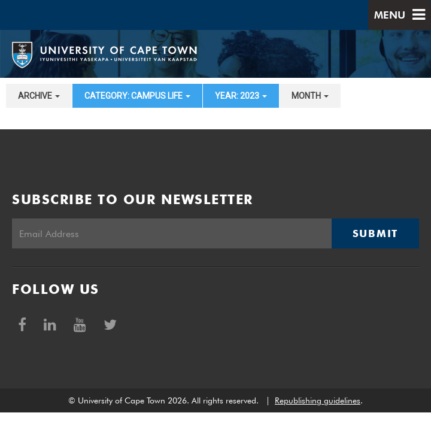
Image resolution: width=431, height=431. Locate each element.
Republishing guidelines (317, 400)
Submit (375, 233)
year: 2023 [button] (241, 96)
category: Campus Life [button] (137, 96)
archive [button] (39, 96)
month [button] (310, 96)
